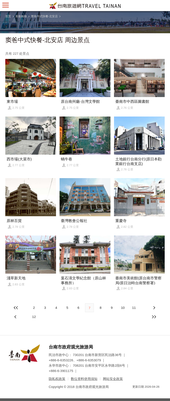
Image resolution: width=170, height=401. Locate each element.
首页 (8, 16)
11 (134, 308)
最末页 (154, 316)
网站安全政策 (113, 379)
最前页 (16, 307)
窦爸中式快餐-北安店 (44, 16)
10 (123, 308)
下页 (16, 316)
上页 (154, 307)
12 (34, 317)
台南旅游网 (85, 5)
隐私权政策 (57, 379)
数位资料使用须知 (84, 379)
